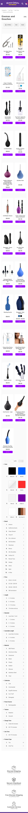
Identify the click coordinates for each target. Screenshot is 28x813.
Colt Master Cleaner (7, 215)
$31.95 (20, 417)
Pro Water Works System (8, 52)
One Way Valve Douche (20, 248)
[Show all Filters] (8, 24)
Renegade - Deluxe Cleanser (7, 248)
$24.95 (20, 284)
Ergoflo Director (7, 380)
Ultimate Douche (20, 83)
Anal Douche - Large (7, 412)
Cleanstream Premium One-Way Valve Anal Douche (20, 280)
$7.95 (20, 88)
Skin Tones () (22, 517)
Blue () (21, 476)
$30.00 (8, 187)
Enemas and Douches (8, 12)
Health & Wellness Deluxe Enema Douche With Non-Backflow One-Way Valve (7, 183)
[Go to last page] (22, 461)
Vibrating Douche (8, 312)
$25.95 (20, 54)
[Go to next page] (19, 461)
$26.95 (8, 284)
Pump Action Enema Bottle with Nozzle (8, 348)
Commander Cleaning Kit (8, 117)
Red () (21, 490)
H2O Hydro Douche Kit (20, 381)
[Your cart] (26, 4)
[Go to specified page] (12, 461)
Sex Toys (11, 10)
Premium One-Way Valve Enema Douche (8, 446)
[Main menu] (2, 4)
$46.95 (20, 251)
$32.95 (8, 383)
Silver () (12, 490)
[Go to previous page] (8, 461)
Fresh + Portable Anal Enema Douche (8, 84)
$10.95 (20, 152)
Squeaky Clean (20, 180)
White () (12, 517)
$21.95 (20, 219)
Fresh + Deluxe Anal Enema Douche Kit (20, 216)
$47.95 (8, 120)
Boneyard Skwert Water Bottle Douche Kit (8, 280)
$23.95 (8, 218)
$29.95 (8, 351)
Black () (12, 476)
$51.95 (8, 54)
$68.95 (20, 383)
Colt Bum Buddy (7, 148)
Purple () (22, 503)
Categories (4, 10)
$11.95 (8, 87)
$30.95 (8, 251)
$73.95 (20, 120)
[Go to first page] (6, 461)
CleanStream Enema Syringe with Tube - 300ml (20, 348)
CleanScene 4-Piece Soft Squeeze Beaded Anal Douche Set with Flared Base (20, 413)
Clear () (12, 503)
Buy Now (7, 57)
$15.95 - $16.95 (20, 319)
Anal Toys (16, 10)
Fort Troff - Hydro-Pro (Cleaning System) (20, 117)
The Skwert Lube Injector (20, 52)
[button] (19, 86)
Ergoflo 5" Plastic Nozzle (20, 149)
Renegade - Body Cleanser (20, 313)
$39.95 (8, 151)
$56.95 (8, 316)
